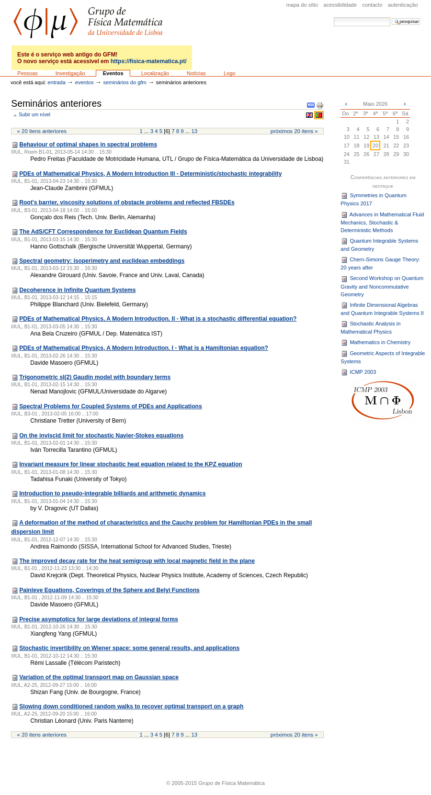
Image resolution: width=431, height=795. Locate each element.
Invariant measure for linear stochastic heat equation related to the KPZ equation (130, 464)
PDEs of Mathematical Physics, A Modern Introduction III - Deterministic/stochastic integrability (150, 173)
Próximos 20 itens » (294, 131)
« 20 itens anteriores (42, 131)
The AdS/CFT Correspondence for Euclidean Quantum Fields (103, 231)
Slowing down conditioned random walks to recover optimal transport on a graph (131, 706)
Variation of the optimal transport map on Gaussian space (99, 677)
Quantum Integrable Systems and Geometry (379, 244)
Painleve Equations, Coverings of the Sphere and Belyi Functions (109, 590)
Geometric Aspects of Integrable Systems (382, 357)
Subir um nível (34, 114)
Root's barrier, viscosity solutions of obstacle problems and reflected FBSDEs (127, 202)
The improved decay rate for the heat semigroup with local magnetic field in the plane (137, 561)
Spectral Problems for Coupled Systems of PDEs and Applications (110, 406)
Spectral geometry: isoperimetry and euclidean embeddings (101, 261)
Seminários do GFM (124, 82)
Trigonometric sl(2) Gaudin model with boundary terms (94, 377)
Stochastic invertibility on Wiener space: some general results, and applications (129, 648)
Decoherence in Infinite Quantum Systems (77, 290)
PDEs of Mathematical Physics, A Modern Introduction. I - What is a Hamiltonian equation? (143, 348)
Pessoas (27, 73)
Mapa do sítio (302, 5)
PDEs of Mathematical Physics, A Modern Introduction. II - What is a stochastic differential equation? (157, 318)
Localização (155, 73)
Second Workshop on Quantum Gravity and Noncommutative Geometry (381, 286)
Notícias (196, 73)
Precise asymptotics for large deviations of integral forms (98, 619)
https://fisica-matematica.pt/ (149, 61)
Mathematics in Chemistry (375, 343)
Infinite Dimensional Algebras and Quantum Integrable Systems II (382, 309)
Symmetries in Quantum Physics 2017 (373, 199)
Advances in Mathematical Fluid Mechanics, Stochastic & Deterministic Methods (382, 222)
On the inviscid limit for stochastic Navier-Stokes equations (101, 435)
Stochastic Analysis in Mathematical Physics (370, 327)
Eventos (113, 73)
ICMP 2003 (358, 372)
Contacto (373, 5)
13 (194, 131)
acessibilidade (340, 5)
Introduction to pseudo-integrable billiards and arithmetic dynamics (112, 493)
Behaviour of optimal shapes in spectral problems (88, 144)
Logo (230, 73)
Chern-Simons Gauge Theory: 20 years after (380, 263)
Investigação (70, 73)
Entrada (56, 82)
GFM (87, 22)
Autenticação (403, 5)
